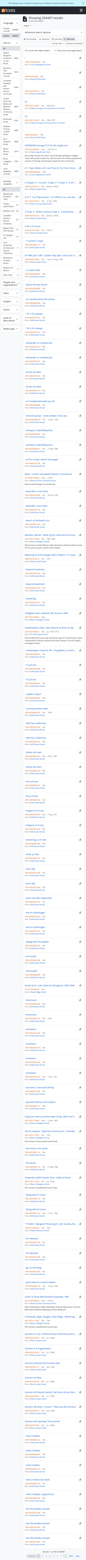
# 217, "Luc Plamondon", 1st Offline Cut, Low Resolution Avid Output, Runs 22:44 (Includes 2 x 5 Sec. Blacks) (51, 197)
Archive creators (7, 182)
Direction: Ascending (74, 43)
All (4, 48)
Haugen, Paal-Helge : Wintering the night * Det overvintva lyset (51, 1316)
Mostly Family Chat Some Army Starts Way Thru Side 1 (51, 1392)
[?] (26, 101)
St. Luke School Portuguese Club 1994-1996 (51, 985)
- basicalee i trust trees (36, 491)
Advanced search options (38, 32)
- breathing (30, 598)
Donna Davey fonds (39, 233)
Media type (9, 328)
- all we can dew (33, 372)
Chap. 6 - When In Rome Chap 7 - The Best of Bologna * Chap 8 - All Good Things (51, 211)
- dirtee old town (33, 752)
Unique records (10, 29)
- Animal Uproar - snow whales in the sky (46, 415)
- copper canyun (33, 694)
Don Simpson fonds (10, 141)
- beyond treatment (35, 569)
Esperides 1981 (47, 1296)
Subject (7, 301)
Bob (33, 1377)
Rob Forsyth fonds (38, 189)
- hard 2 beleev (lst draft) (37, 1479)
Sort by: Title (57, 43)
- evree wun (31, 1000)
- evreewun (30, 1029)
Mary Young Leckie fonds (41, 204)
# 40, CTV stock (33, 226)
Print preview (30, 39)
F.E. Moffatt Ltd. (10, 236)
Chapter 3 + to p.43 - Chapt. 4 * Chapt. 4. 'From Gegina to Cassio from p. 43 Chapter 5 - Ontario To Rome (51, 182)
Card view (57, 39)
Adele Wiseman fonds (40, 1230)
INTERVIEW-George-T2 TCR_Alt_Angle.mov (46, 145)
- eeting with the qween (37, 941)
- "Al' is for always (34, 313)
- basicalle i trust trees (36, 506)
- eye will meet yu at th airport (40, 1102)
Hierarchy (44, 39)
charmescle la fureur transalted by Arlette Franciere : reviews (51, 535)
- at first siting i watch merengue (41, 459)
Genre (6, 309)
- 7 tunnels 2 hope (34, 241)
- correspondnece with (36, 708)
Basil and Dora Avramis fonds (43, 480)
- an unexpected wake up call (40, 401)
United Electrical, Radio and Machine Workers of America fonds (10, 106)
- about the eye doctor (36, 284)
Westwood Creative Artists (10, 260)
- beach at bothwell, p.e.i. (37, 520)
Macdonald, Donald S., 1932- (10, 196)
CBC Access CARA (46, 613)
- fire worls (30, 1163)
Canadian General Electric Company (10, 219)
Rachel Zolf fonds (38, 79)
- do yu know (31, 781)
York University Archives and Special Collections (10, 247)
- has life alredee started (37, 1508)
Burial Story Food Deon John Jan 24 (51, 1334)
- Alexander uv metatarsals (38, 343)
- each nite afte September (38, 898)
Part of (6, 42)
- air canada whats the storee (40, 299)
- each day (30, 869)
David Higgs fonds (38, 992)
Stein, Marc (10, 275)
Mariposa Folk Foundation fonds (10, 72)
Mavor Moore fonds (10, 151)
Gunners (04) (42, 1363)
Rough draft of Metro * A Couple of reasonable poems (51, 555)
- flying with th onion (35, 1194)
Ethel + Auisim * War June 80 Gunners (50, 1407)
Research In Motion (10, 269)
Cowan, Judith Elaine (10, 205)
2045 (71, 1556)
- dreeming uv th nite (35, 839)
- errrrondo (30, 956)
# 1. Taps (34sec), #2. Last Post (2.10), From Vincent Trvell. (51, 168)
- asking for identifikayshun (39, 430)
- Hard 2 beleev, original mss (39, 1494)
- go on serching (33, 1267)
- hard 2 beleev (32, 1436)
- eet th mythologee (35, 912)
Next (78, 1556)
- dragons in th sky (34, 810)
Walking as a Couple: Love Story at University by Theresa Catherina (51, 627)
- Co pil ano (30, 665)
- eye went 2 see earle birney (39, 1087)
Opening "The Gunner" (43, 1421)
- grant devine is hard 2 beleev (40, 1282)
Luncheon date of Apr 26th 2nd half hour (51, 1116)
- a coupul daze (32, 270)
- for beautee (31, 1238)
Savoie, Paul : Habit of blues (48, 1177)
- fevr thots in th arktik (36, 1148)
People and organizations (10, 283)
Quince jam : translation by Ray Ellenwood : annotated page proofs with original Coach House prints (51, 1131)
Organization (38, 1348)
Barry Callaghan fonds (10, 161)
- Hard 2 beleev (32, 1450)
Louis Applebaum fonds (10, 171)
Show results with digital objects (68, 50)
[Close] (83, 3)
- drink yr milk (32, 854)
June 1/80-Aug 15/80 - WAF (51, 255)
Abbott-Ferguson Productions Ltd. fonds (10, 58)
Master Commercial (48, 474)
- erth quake (31, 971)
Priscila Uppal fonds (39, 634)
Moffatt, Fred (10, 211)
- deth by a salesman (35, 723)
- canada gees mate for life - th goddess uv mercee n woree (51, 650)
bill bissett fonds (10, 120)
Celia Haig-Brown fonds (41, 152)
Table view (69, 39)
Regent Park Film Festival (10, 229)
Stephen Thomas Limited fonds (10, 130)
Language (8, 22)
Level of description (9, 319)
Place (6, 293)
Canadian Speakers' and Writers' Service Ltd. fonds (10, 87)
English (10, 36)
